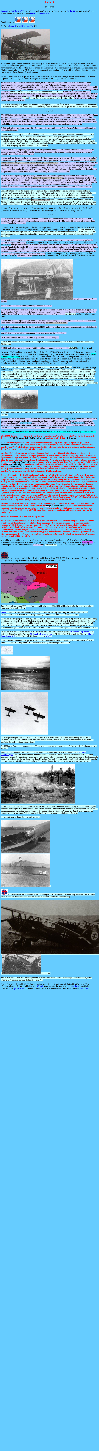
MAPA (48, 636)
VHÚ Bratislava (7, 329)
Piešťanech (44, 13)
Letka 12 (4, 612)
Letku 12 (76, 986)
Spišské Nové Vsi (18, 11)
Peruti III (34, 13)
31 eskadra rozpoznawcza (80, 632)
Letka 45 (4, 11)
